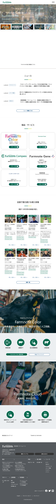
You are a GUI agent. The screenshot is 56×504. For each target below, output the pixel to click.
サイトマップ (36, 495)
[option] (5, 27)
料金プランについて (39, 354)
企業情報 (13, 477)
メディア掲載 (48, 468)
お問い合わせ (44, 453)
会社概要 (12, 482)
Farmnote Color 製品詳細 (16, 354)
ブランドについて (14, 484)
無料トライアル (24, 453)
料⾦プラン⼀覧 (31, 462)
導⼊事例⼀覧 (39, 462)
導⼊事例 (39, 459)
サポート (4, 477)
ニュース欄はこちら (28, 110)
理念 (12, 480)
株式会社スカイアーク (7, 435)
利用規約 (22, 477)
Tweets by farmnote (36, 435)
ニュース (48, 459)
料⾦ (29, 459)
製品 (3, 459)
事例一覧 (28, 282)
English (18, 495)
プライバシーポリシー (27, 495)
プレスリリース (49, 466)
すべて (47, 462)
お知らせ (47, 464)
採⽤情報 (12, 486)
